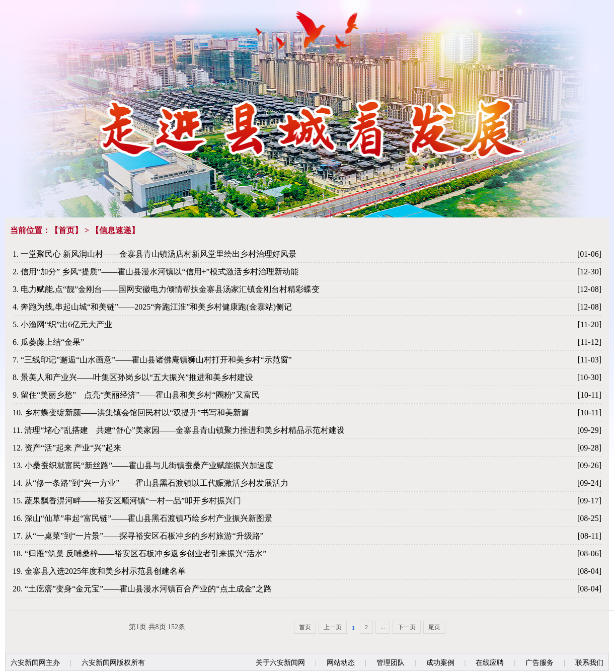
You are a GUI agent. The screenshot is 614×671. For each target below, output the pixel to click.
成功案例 (440, 662)
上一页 (333, 627)
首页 (66, 230)
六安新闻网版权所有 (113, 662)
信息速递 (115, 230)
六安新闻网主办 (35, 662)
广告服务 (539, 662)
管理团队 (390, 662)
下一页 (407, 627)
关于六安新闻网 (280, 662)
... (382, 627)
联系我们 (589, 662)
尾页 (434, 627)
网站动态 (341, 662)
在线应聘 (490, 662)
